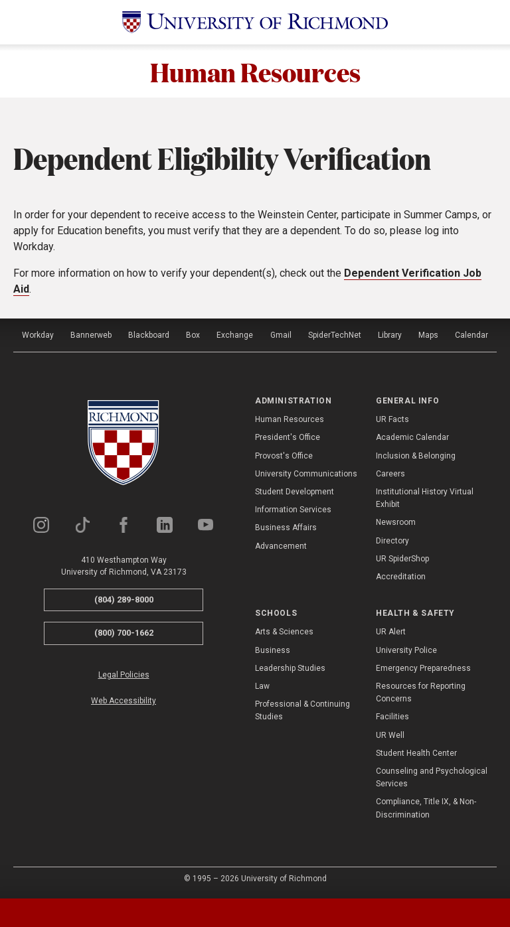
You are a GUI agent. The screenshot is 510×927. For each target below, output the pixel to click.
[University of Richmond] (255, 22)
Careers (390, 473)
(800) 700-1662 (123, 633)
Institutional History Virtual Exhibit (424, 498)
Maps (428, 335)
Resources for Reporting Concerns (421, 692)
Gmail (281, 335)
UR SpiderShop (402, 558)
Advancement (281, 546)
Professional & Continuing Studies (302, 710)
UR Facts (392, 419)
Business (272, 650)
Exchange (234, 335)
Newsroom (396, 522)
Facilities (392, 716)
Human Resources (255, 71)
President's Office (287, 437)
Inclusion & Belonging (416, 456)
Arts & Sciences (284, 631)
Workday (38, 335)
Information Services (293, 509)
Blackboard (148, 335)
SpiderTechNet (334, 335)
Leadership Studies (290, 668)
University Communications (306, 473)
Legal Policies (123, 674)
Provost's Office (284, 456)
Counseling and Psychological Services (431, 777)
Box (193, 335)
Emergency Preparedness (423, 668)
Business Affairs (286, 527)
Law (262, 686)
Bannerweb (91, 335)
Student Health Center (416, 753)
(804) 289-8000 (123, 600)
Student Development (294, 491)
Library (390, 335)
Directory (392, 540)
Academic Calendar (412, 437)
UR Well (390, 735)
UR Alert (391, 631)
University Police (406, 650)
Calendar (471, 335)
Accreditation (401, 576)
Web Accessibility (123, 700)
